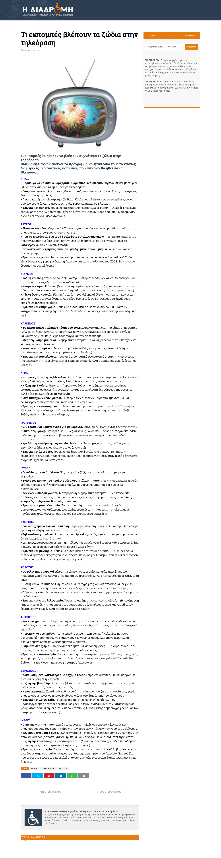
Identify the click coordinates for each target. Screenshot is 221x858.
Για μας (152, 35)
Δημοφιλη (190, 35)
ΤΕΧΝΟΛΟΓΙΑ (48, 768)
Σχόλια (171, 35)
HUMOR (63, 768)
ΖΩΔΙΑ (34, 768)
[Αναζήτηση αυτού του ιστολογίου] (165, 47)
